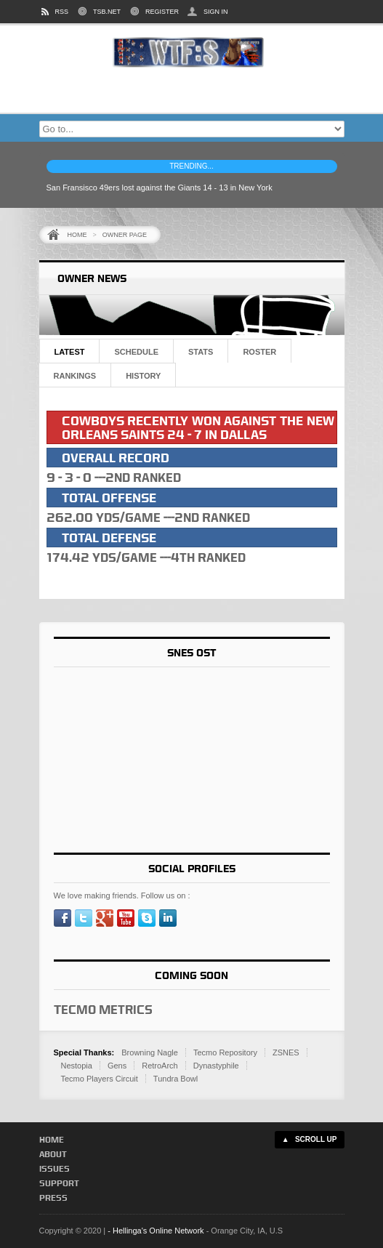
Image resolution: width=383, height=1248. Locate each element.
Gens (117, 1065)
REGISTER (162, 11)
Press (53, 1197)
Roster (259, 351)
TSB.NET (107, 11)
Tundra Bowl (175, 1078)
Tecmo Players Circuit (99, 1078)
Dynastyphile (216, 1065)
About (53, 1154)
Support (59, 1183)
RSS (62, 11)
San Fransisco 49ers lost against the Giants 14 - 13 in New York (160, 187)
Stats (200, 351)
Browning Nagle (149, 1052)
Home (77, 234)
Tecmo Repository (225, 1052)
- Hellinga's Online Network (155, 1230)
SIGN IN (215, 11)
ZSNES (286, 1052)
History (143, 375)
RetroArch (160, 1065)
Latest (70, 351)
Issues (54, 1168)
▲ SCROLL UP (309, 1139)
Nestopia (76, 1065)
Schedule (136, 351)
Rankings (75, 375)
